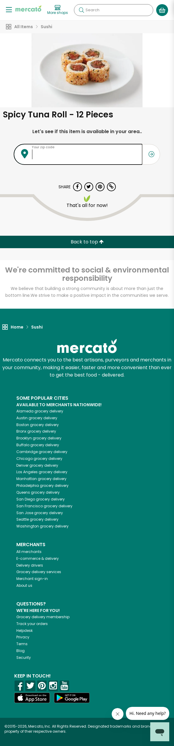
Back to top (87, 241)
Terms (22, 643)
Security (23, 657)
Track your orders (32, 623)
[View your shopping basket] (162, 10)
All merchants (29, 551)
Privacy (22, 637)
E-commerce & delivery (37, 558)
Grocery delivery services (38, 571)
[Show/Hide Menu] (9, 9)
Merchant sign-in (32, 578)
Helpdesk (24, 630)
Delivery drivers (29, 565)
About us (24, 585)
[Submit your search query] (81, 10)
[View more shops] (57, 10)
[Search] (113, 10)
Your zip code (43, 147)
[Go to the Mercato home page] (28, 8)
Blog (20, 650)
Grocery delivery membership (42, 616)
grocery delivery (39, 411)
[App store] (32, 698)
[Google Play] (72, 698)
